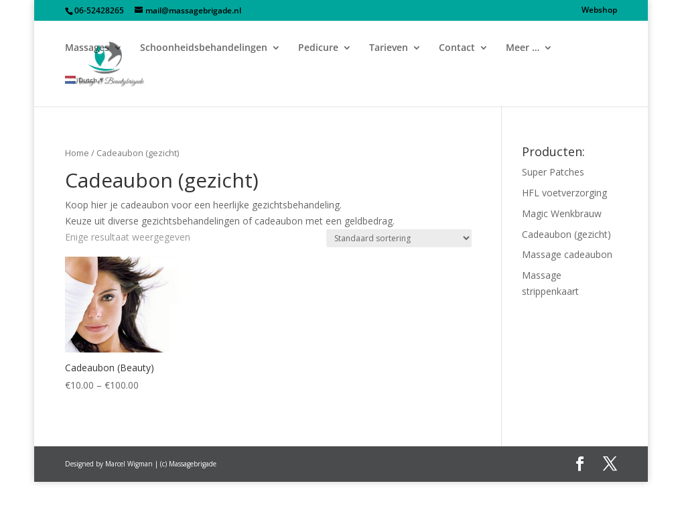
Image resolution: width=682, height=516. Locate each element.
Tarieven (388, 48)
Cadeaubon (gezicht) (566, 234)
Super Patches (553, 172)
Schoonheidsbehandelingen (203, 48)
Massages (87, 48)
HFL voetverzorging (564, 192)
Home (77, 153)
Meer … (522, 48)
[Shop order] (399, 238)
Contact (457, 48)
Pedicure (318, 48)
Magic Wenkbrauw (562, 213)
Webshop (599, 10)
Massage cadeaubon (567, 254)
